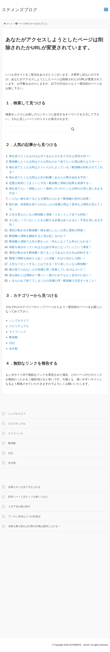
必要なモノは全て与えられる (24, 487)
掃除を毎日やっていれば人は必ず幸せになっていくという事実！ (50, 247)
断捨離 (13, 337)
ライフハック (17, 331)
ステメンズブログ (19, 9)
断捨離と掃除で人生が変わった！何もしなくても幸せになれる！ (50, 241)
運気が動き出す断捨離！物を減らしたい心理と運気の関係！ (47, 230)
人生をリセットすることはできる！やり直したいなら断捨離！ (49, 263)
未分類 (13, 348)
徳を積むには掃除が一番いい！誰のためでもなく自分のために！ (50, 275)
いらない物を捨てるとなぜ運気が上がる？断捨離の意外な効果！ (50, 198)
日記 (12, 342)
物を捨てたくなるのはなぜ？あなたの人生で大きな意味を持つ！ (50, 156)
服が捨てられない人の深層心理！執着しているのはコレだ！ (47, 269)
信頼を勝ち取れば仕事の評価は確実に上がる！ (34, 526)
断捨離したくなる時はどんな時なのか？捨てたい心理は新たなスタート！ (56, 161)
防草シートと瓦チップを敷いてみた (28, 496)
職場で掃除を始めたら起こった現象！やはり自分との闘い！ (47, 258)
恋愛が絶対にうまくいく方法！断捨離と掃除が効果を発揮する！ (50, 183)
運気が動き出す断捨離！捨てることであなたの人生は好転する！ (50, 252)
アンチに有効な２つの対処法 (24, 516)
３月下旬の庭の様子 (19, 506)
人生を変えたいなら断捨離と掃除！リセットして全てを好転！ (49, 214)
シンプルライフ (19, 320)
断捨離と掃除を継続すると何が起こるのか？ (37, 235)
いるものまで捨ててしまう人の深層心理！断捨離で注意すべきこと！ (53, 280)
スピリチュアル (19, 326)
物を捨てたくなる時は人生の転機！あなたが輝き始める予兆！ (49, 177)
